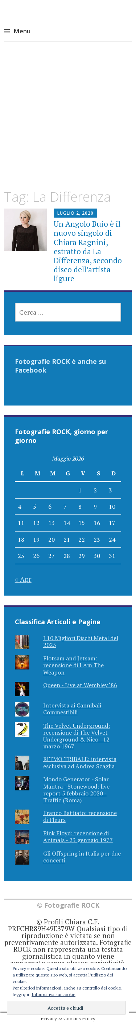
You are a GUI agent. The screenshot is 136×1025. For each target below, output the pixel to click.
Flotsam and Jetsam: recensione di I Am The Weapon (73, 665)
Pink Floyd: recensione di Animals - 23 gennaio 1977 (78, 836)
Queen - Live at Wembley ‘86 (80, 685)
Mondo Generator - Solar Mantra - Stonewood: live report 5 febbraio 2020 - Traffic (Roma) (76, 789)
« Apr (23, 579)
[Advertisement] (68, 122)
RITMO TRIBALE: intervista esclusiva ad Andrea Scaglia (79, 762)
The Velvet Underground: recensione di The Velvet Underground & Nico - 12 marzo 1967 (76, 736)
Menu (21, 31)
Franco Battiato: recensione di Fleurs (80, 816)
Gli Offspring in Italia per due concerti (82, 856)
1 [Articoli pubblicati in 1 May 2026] (80, 490)
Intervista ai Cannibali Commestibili (72, 708)
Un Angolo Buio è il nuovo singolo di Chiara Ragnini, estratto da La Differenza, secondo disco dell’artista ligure (88, 251)
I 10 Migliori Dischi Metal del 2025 (80, 641)
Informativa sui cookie (53, 994)
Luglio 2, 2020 (75, 213)
